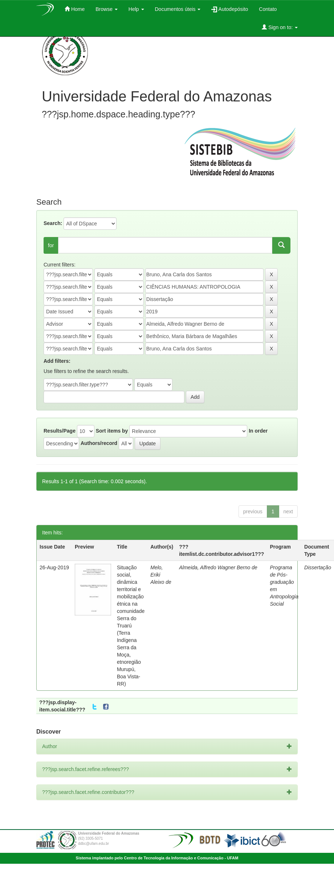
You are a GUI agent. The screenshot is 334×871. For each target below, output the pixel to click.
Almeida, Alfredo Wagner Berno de (218, 567)
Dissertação (317, 567)
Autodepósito (229, 9)
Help (136, 9)
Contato (268, 9)
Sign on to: (280, 27)
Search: (53, 223)
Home (75, 9)
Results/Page (60, 431)
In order (258, 431)
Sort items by (112, 431)
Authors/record (99, 443)
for (51, 245)
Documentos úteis (178, 9)
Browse (106, 9)
